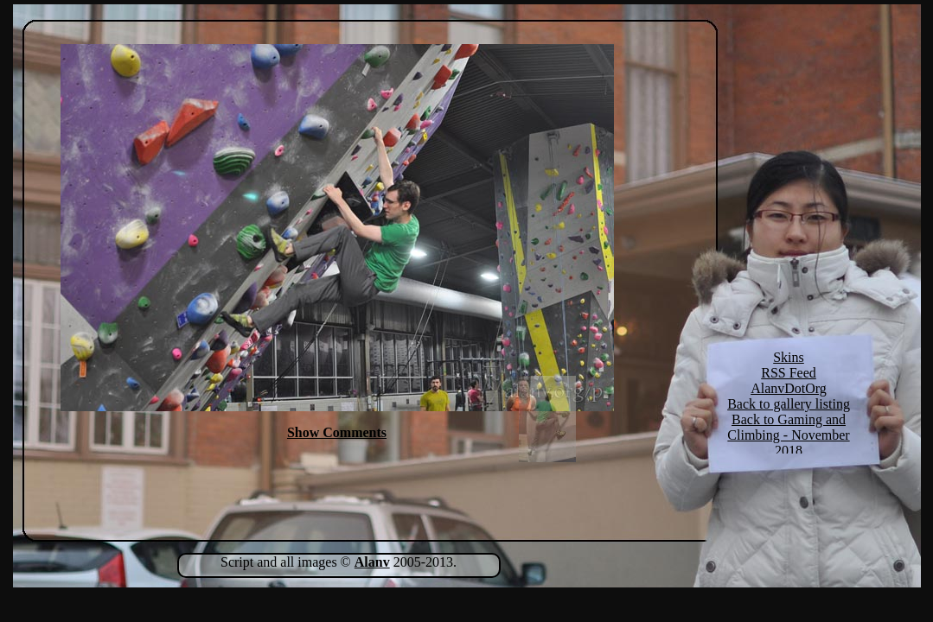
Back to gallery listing (788, 404)
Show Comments (337, 432)
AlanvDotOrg (789, 388)
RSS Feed (788, 372)
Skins (788, 357)
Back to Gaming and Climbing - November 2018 (788, 435)
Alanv (372, 562)
